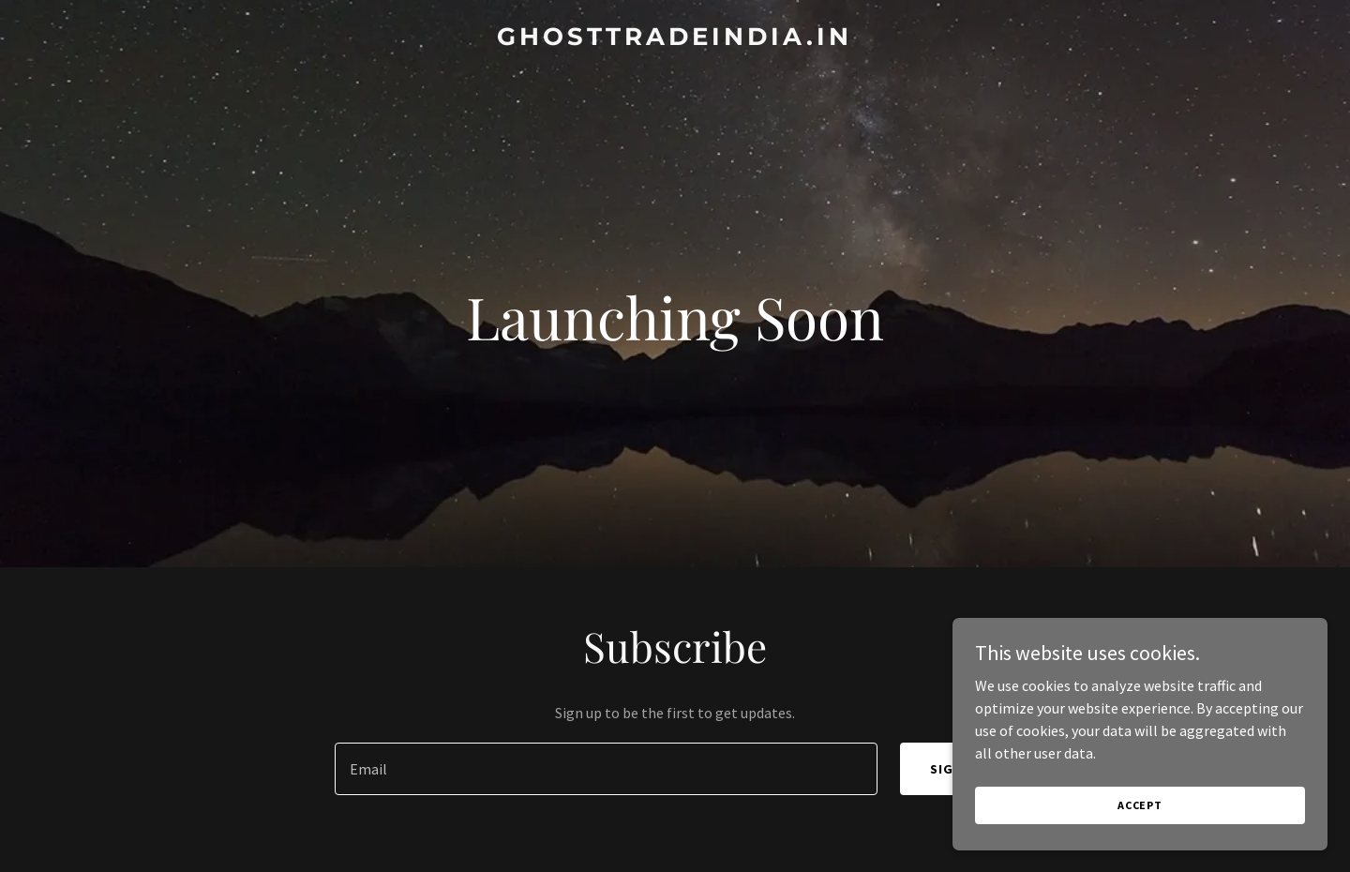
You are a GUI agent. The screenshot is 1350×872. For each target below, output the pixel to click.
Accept (1140, 805)
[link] (675, 39)
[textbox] (606, 769)
